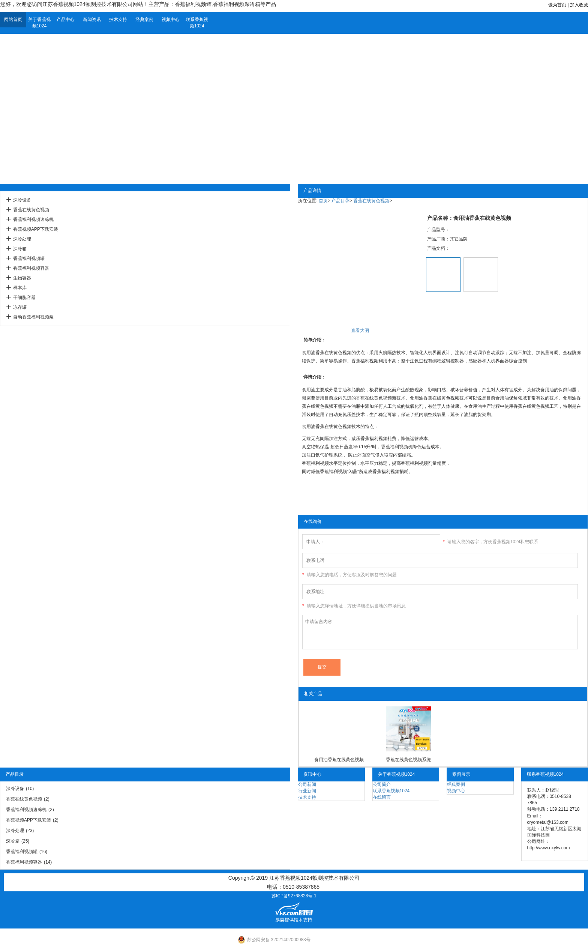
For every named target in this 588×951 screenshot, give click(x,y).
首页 (323, 200)
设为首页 (557, 5)
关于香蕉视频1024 (39, 23)
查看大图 (360, 330)
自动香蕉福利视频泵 (33, 317)
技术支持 (118, 19)
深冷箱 (20, 248)
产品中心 (66, 19)
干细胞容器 (24, 297)
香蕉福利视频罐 (29, 258)
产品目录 (341, 200)
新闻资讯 (92, 19)
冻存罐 (20, 307)
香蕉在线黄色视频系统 (408, 759)
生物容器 (22, 278)
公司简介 (382, 784)
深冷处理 (22, 239)
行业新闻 (307, 790)
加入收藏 (579, 5)
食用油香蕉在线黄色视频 (339, 759)
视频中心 (171, 19)
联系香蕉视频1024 (197, 23)
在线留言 (382, 797)
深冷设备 (22, 200)
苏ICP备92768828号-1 (294, 895)
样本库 (20, 287)
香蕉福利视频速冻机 (33, 219)
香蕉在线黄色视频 (31, 209)
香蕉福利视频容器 (31, 268)
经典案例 (144, 19)
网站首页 (13, 19)
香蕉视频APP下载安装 (35, 229)
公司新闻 (307, 784)
